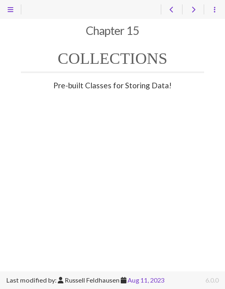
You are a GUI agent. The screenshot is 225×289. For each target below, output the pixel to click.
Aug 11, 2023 (146, 280)
